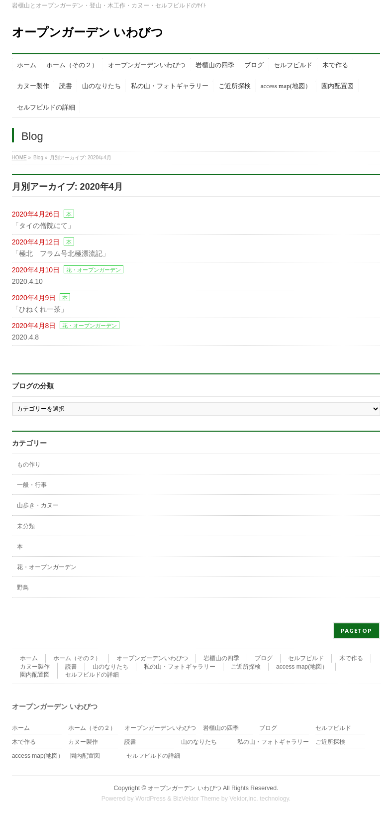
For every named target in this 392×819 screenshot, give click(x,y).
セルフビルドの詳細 (92, 674)
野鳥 (23, 587)
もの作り (29, 464)
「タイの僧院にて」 (43, 226)
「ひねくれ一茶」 (40, 309)
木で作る (351, 658)
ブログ (264, 658)
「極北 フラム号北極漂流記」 (60, 253)
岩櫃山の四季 (221, 658)
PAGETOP (356, 630)
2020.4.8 (25, 337)
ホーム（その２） (77, 658)
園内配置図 (35, 674)
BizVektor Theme (196, 798)
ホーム (29, 658)
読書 (71, 666)
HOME (19, 157)
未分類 (26, 526)
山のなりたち (110, 666)
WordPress (150, 798)
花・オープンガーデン (93, 270)
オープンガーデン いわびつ (88, 32)
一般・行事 (32, 484)
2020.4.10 (27, 281)
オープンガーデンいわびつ (152, 658)
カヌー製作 (35, 666)
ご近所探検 (246, 666)
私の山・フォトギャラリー (179, 666)
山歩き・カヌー (38, 505)
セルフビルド (306, 658)
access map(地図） (302, 666)
